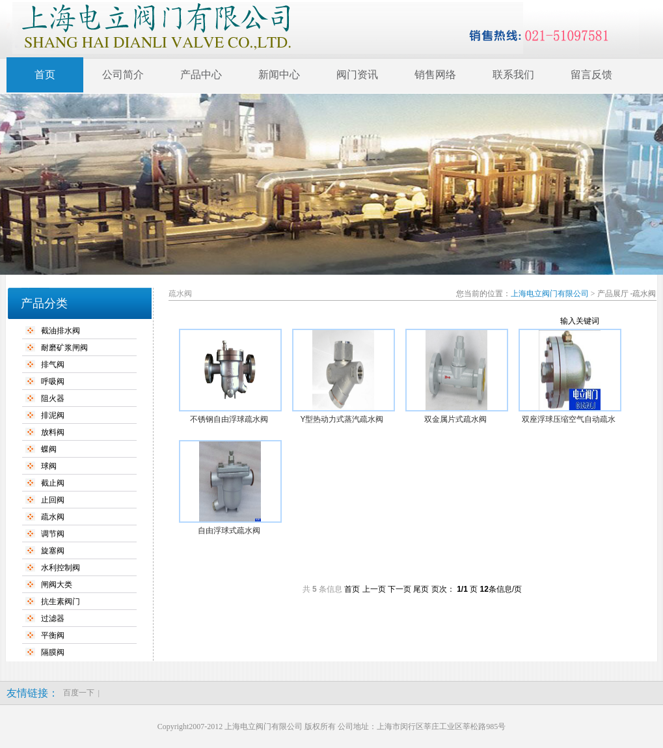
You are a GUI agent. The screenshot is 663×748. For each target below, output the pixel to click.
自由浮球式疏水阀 (229, 530)
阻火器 (52, 398)
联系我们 (513, 74)
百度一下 (78, 692)
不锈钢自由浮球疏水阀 (229, 419)
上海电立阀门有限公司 (550, 293)
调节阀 (52, 533)
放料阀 (52, 432)
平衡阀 (52, 635)
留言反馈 (591, 74)
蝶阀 (49, 449)
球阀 (49, 466)
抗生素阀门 (60, 601)
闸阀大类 (56, 584)
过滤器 (52, 618)
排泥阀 (52, 415)
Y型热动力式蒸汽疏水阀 (341, 419)
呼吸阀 (52, 381)
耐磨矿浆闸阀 (64, 347)
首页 (44, 74)
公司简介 (123, 74)
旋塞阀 (52, 550)
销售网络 (435, 74)
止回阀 (52, 500)
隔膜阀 (52, 652)
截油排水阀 (60, 330)
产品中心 (201, 74)
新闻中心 (279, 74)
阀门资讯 (357, 74)
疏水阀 (52, 516)
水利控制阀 (60, 567)
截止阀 (52, 483)
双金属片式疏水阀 (455, 419)
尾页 (421, 589)
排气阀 (52, 364)
